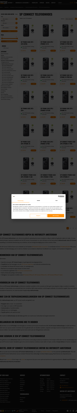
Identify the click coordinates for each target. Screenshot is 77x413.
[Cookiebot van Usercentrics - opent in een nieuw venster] (59, 196)
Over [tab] (57, 200)
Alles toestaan (56, 215)
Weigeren (38, 215)
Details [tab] (38, 200)
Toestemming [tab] (20, 200)
